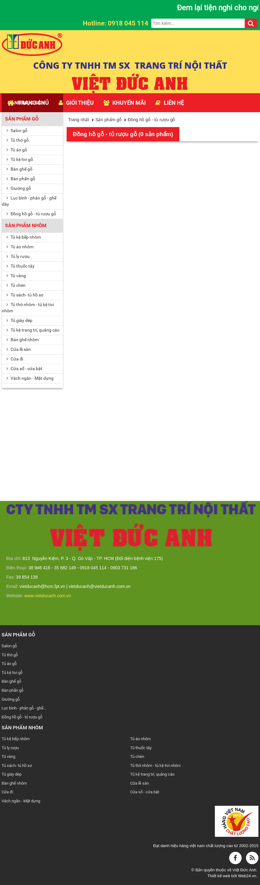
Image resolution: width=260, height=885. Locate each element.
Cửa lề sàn (19, 349)
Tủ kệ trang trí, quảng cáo (33, 330)
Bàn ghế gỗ (19, 169)
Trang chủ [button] (28, 103)
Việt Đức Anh (244, 870)
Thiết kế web (219, 876)
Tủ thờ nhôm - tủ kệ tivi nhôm (28, 307)
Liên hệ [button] (169, 102)
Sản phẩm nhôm (25, 225)
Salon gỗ (17, 130)
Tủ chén (16, 285)
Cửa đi (15, 358)
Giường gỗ (19, 188)
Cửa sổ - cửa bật (144, 792)
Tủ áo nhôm (20, 246)
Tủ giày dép (19, 320)
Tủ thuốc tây (21, 266)
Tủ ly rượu (18, 256)
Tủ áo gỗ (17, 149)
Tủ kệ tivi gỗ (20, 159)
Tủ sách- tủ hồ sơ (25, 294)
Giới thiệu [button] (76, 102)
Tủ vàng (16, 275)
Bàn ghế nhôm (23, 339)
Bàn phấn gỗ (21, 178)
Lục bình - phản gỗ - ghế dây (29, 201)
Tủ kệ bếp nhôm (24, 237)
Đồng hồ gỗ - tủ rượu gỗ (31, 213)
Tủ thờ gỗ (18, 140)
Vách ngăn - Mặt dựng (21, 801)
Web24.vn (247, 876)
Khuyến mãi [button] (124, 102)
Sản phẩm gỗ (22, 119)
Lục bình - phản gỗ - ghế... (24, 708)
